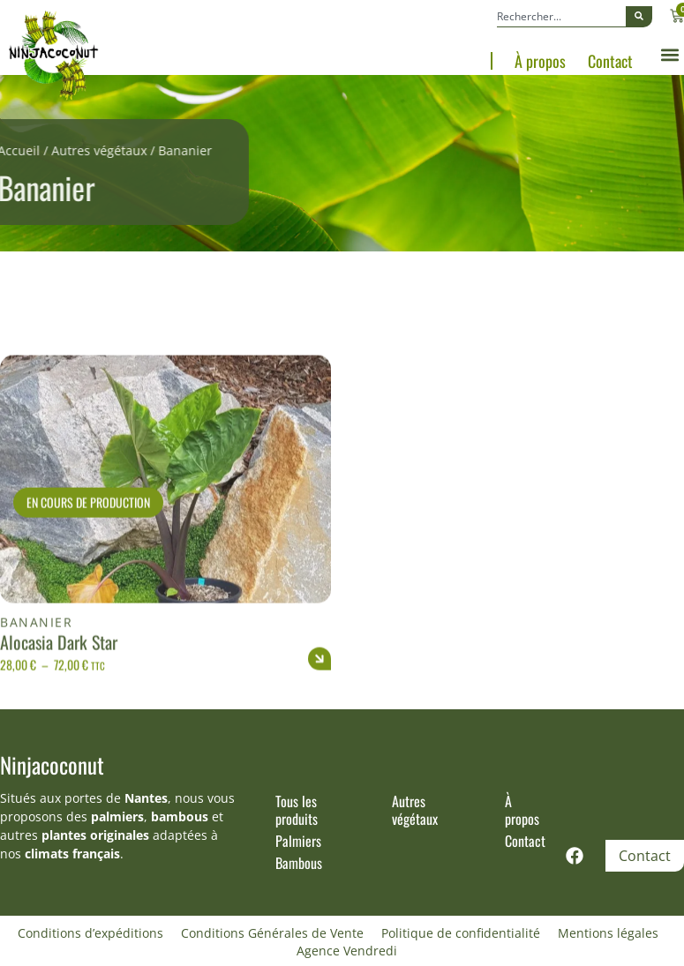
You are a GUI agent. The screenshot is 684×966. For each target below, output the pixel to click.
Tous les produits (296, 809)
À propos (540, 61)
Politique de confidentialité (460, 933)
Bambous (298, 863)
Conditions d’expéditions (90, 933)
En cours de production (88, 535)
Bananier (36, 655)
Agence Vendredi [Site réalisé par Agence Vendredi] (347, 950)
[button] (669, 55)
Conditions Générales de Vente (272, 933)
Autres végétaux (75, 150)
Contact (610, 61)
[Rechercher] (639, 16)
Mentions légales (608, 933)
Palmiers (298, 841)
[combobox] (561, 16)
